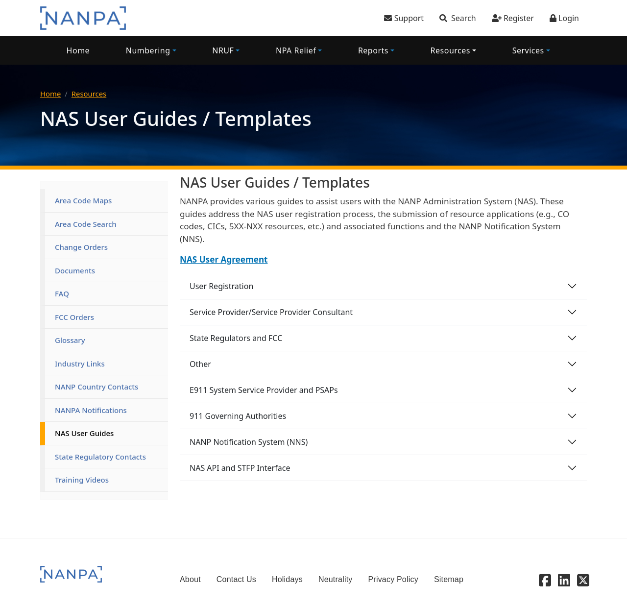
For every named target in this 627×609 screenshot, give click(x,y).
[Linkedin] (564, 580)
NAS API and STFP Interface (240, 468)
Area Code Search (86, 224)
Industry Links (80, 363)
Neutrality (335, 579)
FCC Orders (74, 317)
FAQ (62, 293)
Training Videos (82, 480)
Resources (450, 50)
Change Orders (81, 247)
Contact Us (236, 579)
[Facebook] (545, 580)
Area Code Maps (83, 200)
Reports (373, 50)
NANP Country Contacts (96, 386)
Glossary (70, 340)
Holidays (287, 579)
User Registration (221, 286)
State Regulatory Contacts (100, 457)
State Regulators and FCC (236, 338)
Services (528, 50)
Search (463, 18)
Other (200, 364)
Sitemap (448, 579)
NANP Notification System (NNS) (249, 442)
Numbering (148, 50)
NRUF (223, 50)
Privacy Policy (393, 579)
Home (78, 50)
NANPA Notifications (91, 410)
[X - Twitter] (583, 580)
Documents (75, 270)
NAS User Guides (84, 433)
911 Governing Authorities (238, 416)
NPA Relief (296, 50)
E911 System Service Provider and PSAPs (264, 390)
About (190, 579)
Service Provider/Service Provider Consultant (271, 312)
